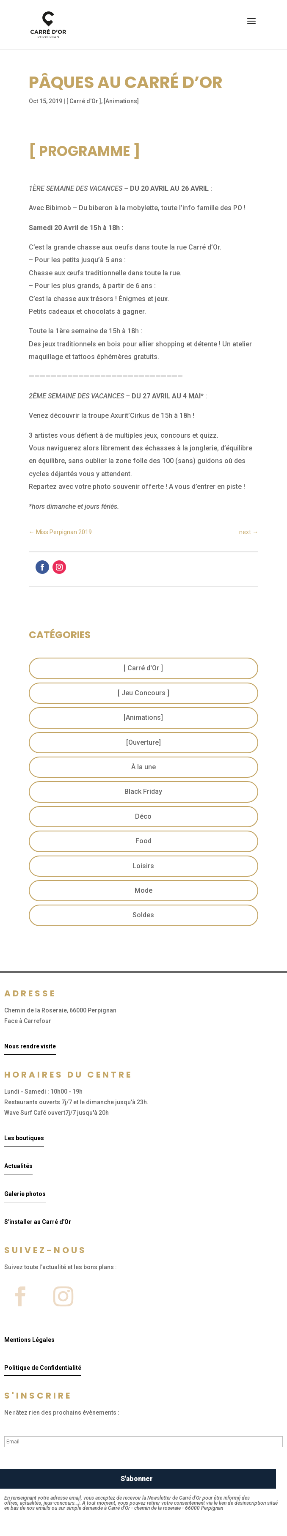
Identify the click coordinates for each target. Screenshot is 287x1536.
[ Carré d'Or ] (83, 101)
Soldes (143, 915)
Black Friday (143, 791)
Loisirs (143, 866)
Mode (143, 890)
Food (143, 841)
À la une (143, 767)
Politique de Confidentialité (42, 1367)
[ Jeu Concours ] (143, 693)
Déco (143, 816)
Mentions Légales (29, 1339)
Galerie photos (25, 1193)
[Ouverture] (143, 742)
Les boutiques (24, 1138)
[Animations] (121, 101)
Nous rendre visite (30, 1046)
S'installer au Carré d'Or (37, 1221)
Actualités (18, 1166)
